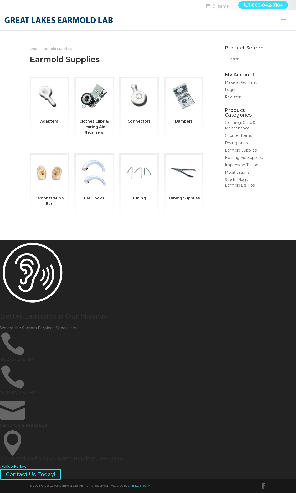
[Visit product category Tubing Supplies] (184, 179)
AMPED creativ (139, 485)
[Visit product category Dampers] (184, 102)
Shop (34, 49)
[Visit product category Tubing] (139, 179)
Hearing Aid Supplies (244, 157)
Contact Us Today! (30, 474)
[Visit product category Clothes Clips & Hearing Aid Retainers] (94, 107)
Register (233, 97)
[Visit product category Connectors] (139, 102)
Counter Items (238, 135)
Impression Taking (241, 165)
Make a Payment (241, 82)
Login (230, 89)
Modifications (237, 172)
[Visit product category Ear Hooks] (94, 179)
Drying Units (236, 142)
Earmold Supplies (241, 150)
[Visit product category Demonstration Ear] (49, 181)
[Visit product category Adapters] (49, 102)
